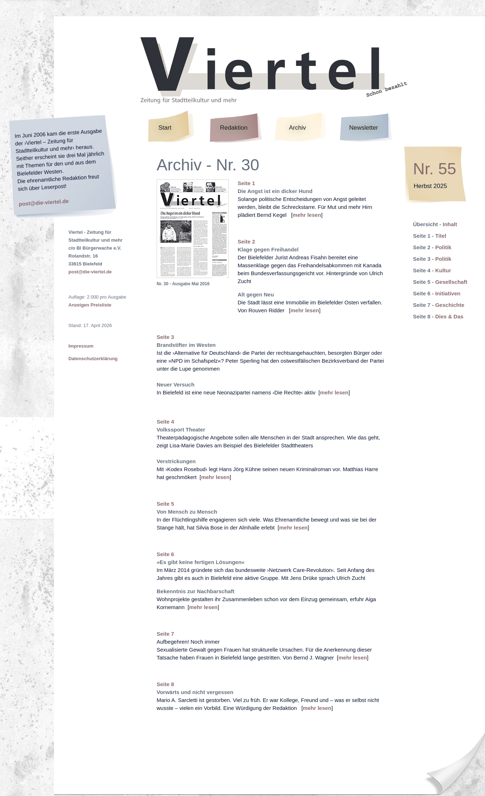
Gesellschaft (451, 282)
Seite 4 (165, 422)
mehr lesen (307, 215)
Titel (440, 236)
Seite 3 (165, 337)
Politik (443, 247)
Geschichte (449, 305)
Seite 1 (246, 183)
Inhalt (450, 224)
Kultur (443, 270)
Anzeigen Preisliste (89, 305)
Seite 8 (165, 684)
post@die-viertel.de (44, 202)
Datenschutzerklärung (93, 358)
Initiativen (448, 293)
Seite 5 (165, 504)
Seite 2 (246, 241)
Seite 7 (165, 634)
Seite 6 (165, 554)
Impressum (80, 346)
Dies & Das (449, 316)
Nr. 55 (434, 169)
